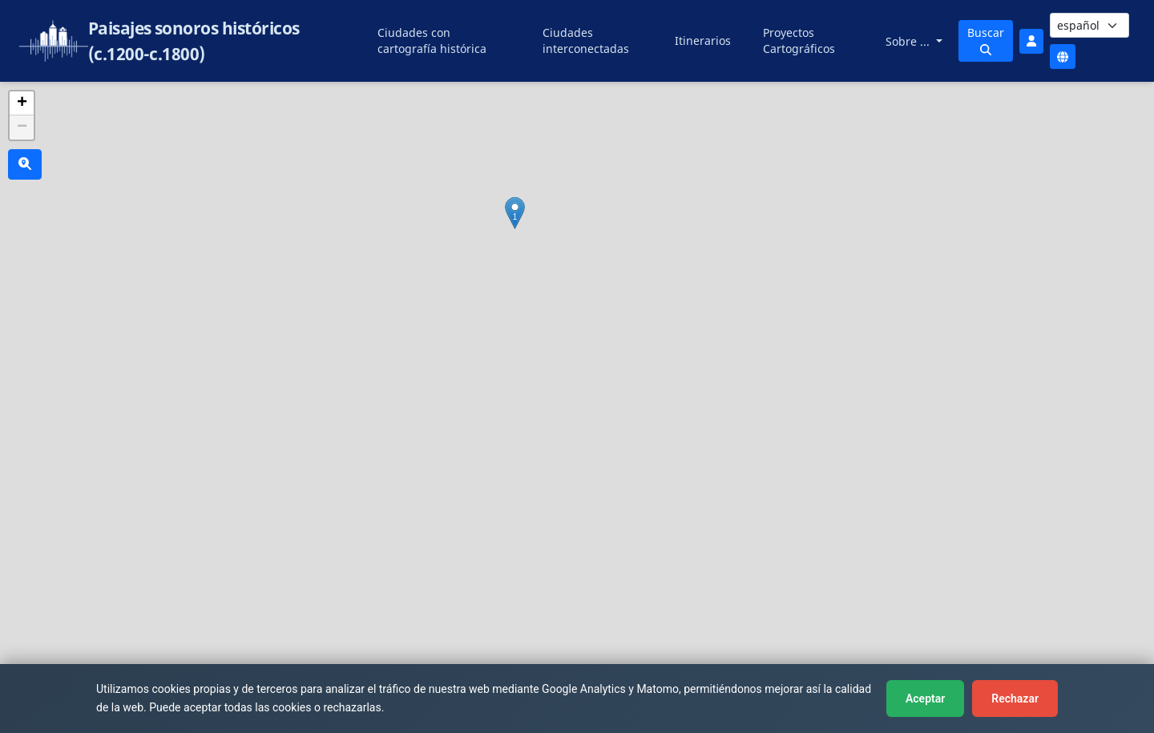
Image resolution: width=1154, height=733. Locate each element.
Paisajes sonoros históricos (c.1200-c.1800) (194, 41)
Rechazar (1015, 698)
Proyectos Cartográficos (799, 40)
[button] (515, 212)
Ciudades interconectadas (586, 40)
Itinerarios (703, 40)
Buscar (985, 40)
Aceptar (925, 698)
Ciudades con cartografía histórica (431, 40)
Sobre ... (909, 41)
